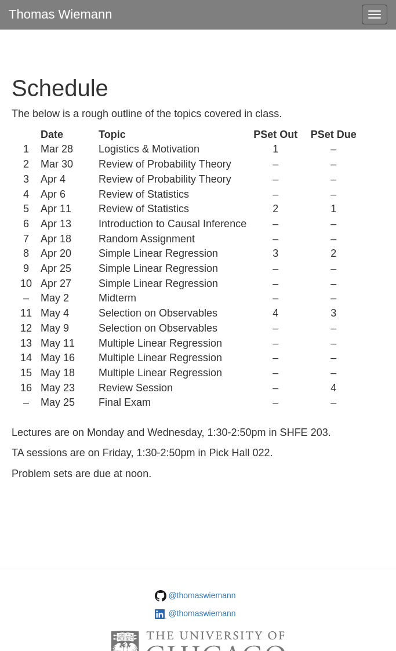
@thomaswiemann (201, 595)
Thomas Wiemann (60, 14)
